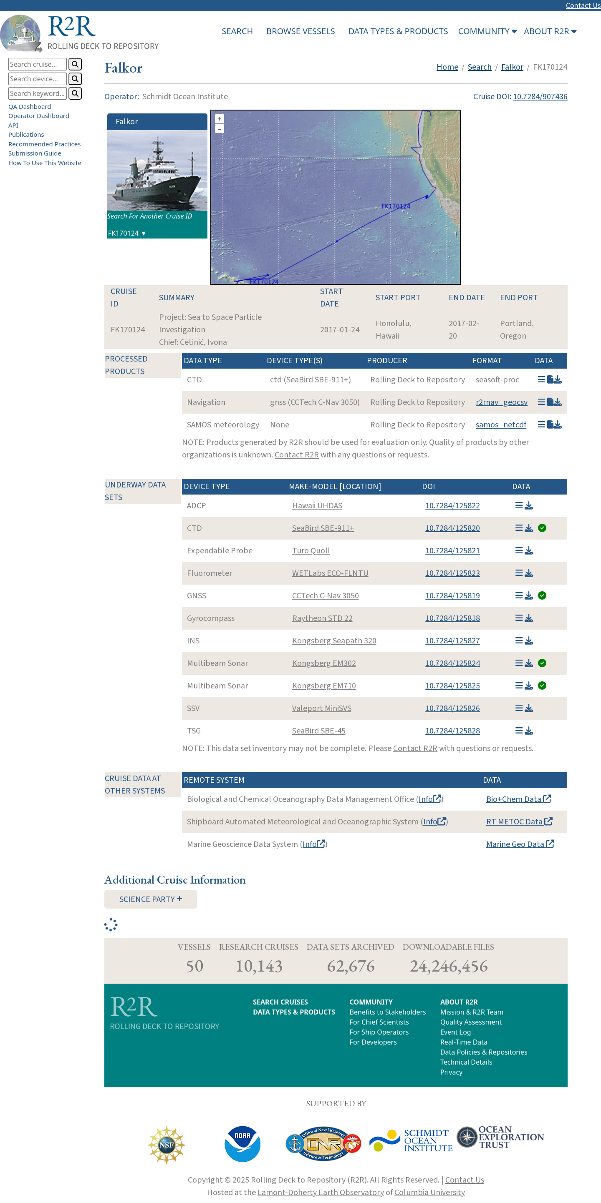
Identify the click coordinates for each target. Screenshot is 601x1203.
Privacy (451, 1072)
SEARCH (237, 31)
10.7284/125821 (452, 551)
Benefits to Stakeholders (388, 1012)
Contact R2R (297, 455)
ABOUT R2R (459, 1002)
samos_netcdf (501, 425)
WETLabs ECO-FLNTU (330, 573)
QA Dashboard (29, 106)
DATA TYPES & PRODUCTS (398, 31)
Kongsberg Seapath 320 (334, 641)
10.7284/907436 (540, 97)
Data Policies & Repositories (484, 1052)
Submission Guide (34, 153)
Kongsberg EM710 (324, 686)
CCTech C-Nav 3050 (325, 596)
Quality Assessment (471, 1022)
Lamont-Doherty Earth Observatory (321, 1192)
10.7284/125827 (452, 641)
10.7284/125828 (452, 731)
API (13, 125)
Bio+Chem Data (518, 799)
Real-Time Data (463, 1042)
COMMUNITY (371, 1002)
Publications (26, 134)
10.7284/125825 (452, 686)
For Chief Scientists (379, 1022)
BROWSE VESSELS (300, 31)
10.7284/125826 (452, 708)
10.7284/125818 (452, 618)
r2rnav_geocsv (502, 402)
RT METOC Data (519, 822)
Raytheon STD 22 (322, 618)
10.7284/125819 (452, 596)
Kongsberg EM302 (324, 663)
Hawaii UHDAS (317, 506)
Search (480, 67)
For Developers (373, 1042)
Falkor (512, 67)
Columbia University (429, 1192)
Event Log (455, 1032)
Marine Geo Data (520, 844)
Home (447, 67)
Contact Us (583, 5)
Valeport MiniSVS (321, 708)
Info (430, 799)
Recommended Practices (44, 144)
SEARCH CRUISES (280, 1002)
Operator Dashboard (38, 115)
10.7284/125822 (452, 506)
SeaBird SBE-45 (319, 731)
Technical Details (466, 1062)
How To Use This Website (44, 162)
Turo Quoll (311, 551)
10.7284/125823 (452, 573)
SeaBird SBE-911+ (323, 528)
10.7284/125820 (452, 528)
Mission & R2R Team (472, 1012)
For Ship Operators (379, 1032)
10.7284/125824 (452, 663)
